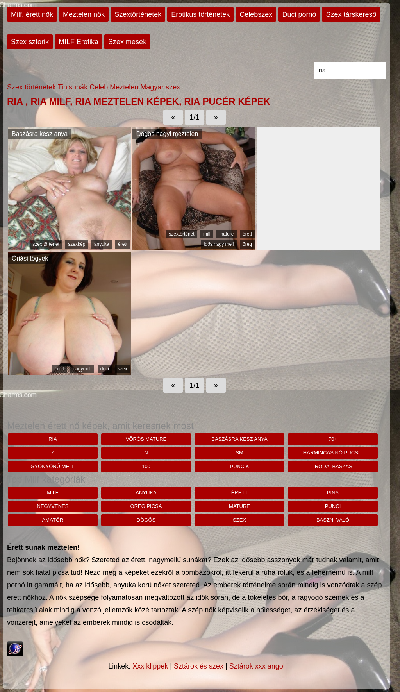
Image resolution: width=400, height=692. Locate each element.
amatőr (53, 520)
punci (333, 506)
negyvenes (53, 506)
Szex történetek (31, 87)
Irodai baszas (332, 466)
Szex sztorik (30, 42)
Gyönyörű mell (52, 466)
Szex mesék (127, 42)
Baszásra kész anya (239, 439)
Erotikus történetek (200, 14)
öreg (247, 244)
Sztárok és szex (198, 666)
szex (122, 369)
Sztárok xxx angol (257, 666)
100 (146, 466)
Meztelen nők (84, 14)
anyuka (101, 244)
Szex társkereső (351, 14)
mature (226, 234)
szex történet (45, 244)
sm (239, 453)
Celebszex (255, 14)
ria (52, 439)
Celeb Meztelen (113, 87)
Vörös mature (146, 439)
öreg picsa (146, 506)
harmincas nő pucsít (332, 453)
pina (333, 492)
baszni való (332, 520)
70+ (333, 439)
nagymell (82, 369)
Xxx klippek (150, 666)
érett (122, 244)
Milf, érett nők (32, 14)
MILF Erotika (78, 42)
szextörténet (181, 234)
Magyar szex (160, 87)
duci (104, 369)
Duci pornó (299, 14)
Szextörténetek (137, 14)
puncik (239, 466)
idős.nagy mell (219, 244)
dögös (146, 520)
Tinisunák (73, 87)
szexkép (76, 244)
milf (207, 234)
